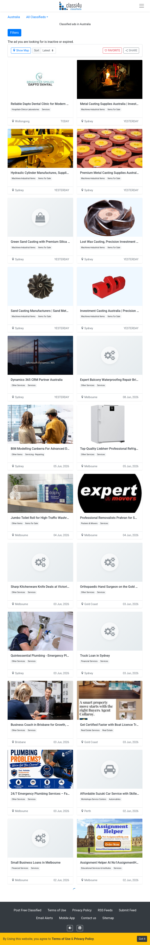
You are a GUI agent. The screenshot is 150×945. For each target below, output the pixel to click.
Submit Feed (127, 910)
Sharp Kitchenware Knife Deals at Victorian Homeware (48, 587)
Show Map (21, 50)
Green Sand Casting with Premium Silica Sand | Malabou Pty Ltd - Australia (63, 242)
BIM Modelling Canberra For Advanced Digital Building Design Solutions (61, 449)
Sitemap (108, 918)
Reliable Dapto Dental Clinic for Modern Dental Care (47, 104)
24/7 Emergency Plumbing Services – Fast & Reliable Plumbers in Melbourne (64, 793)
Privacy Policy (82, 910)
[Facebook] (70, 928)
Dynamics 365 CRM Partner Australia (36, 380)
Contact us (88, 918)
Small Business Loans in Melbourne (36, 862)
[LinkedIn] (80, 928)
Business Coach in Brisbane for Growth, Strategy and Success (54, 725)
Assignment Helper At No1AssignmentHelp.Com (114, 862)
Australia (14, 17)
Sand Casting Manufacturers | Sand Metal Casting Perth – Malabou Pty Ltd (63, 311)
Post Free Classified (27, 910)
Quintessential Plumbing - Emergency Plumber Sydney (49, 655)
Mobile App (67, 918)
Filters (14, 32)
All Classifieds (36, 17)
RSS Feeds (105, 910)
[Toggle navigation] (141, 6)
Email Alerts (44, 918)
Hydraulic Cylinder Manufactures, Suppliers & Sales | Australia (54, 173)
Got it (142, 938)
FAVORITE (112, 50)
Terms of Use (57, 910)
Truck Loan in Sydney (95, 655)
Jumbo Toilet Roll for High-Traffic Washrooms (43, 518)
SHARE (131, 50)
